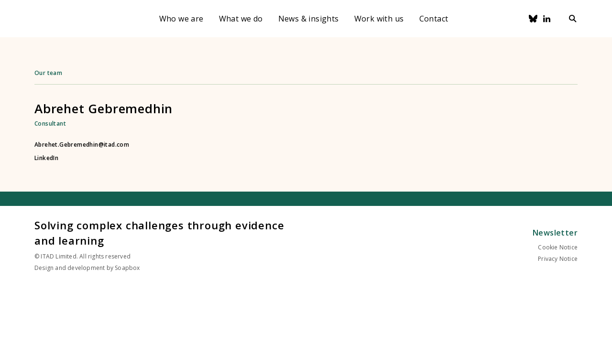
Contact (433, 18)
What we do (241, 18)
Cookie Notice (558, 247)
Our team (48, 73)
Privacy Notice (558, 259)
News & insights (308, 18)
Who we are (181, 18)
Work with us (379, 18)
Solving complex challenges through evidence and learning (159, 232)
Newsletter (555, 232)
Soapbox (127, 268)
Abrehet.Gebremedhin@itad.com (81, 145)
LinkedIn (46, 158)
